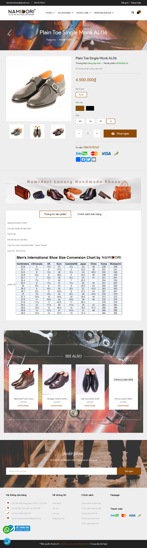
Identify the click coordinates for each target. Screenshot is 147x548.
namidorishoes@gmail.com (18, 3)
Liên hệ (55, 513)
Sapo (105, 544)
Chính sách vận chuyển (91, 508)
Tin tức (55, 508)
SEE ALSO (73, 356)
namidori (23, 402)
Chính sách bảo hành (90, 518)
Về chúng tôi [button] (59, 495)
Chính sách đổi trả (89, 513)
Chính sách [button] (87, 495)
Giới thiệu (56, 503)
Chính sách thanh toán (91, 503)
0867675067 (39, 3)
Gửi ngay (129, 471)
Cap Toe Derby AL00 (90, 399)
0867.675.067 (25, 513)
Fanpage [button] (115, 495)
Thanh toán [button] (116, 508)
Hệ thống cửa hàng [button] (16, 495)
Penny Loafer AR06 (123, 399)
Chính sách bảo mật (90, 523)
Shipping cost (58, 518)
